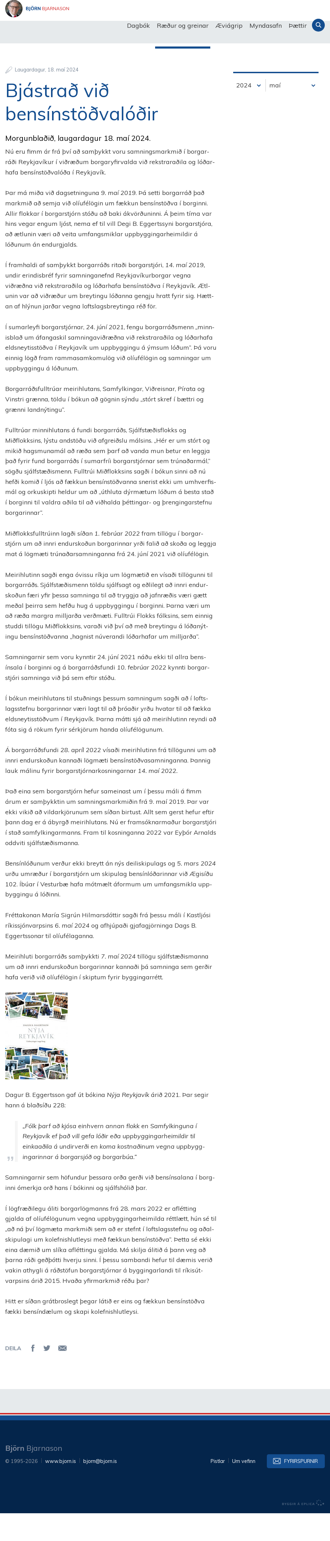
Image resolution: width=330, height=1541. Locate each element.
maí (275, 113)
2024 (244, 113)
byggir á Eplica (303, 1530)
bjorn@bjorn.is (100, 1489)
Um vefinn (243, 1489)
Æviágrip (229, 25)
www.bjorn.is (60, 1489)
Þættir (298, 25)
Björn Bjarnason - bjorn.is (74, 26)
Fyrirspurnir (301, 1489)
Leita (318, 25)
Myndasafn (265, 25)
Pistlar (218, 1489)
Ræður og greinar (183, 25)
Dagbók (138, 25)
